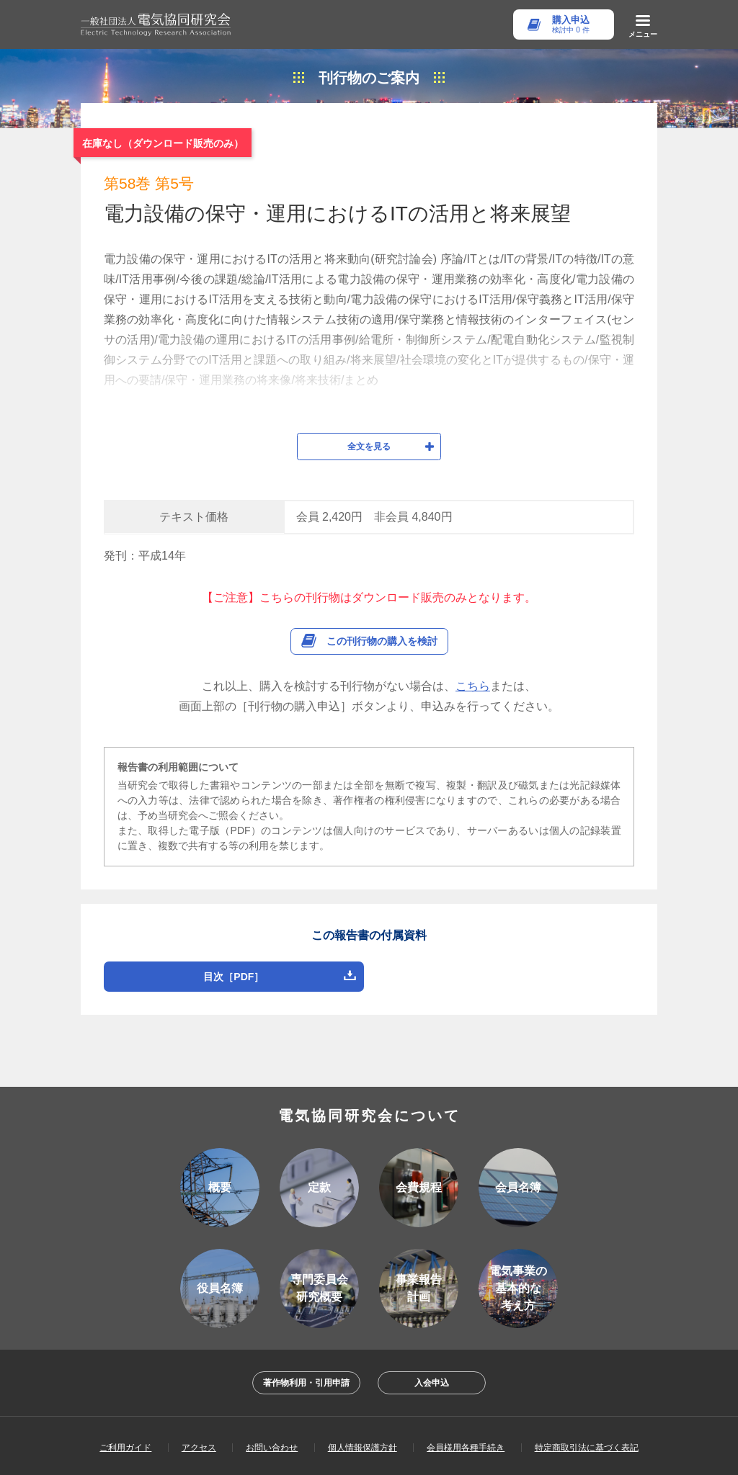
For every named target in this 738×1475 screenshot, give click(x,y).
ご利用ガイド (125, 1373)
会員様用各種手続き (465, 1373)
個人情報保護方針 (362, 1373)
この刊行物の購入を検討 (381, 566)
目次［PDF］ (233, 901)
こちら (472, 611)
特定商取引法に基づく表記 (587, 1373)
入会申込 (431, 1308)
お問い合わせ (272, 1373)
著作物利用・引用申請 (306, 1308)
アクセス (199, 1373)
